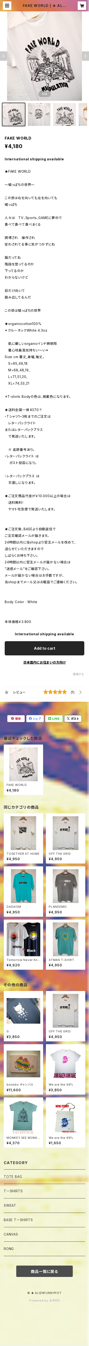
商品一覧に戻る (44, 1271)
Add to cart (44, 648)
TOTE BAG (13, 1177)
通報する (78, 674)
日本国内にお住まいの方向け (44, 662)
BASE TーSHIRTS (18, 1220)
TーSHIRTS (13, 1191)
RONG (9, 1249)
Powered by (44, 1300)
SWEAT (10, 1205)
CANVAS (11, 1234)
